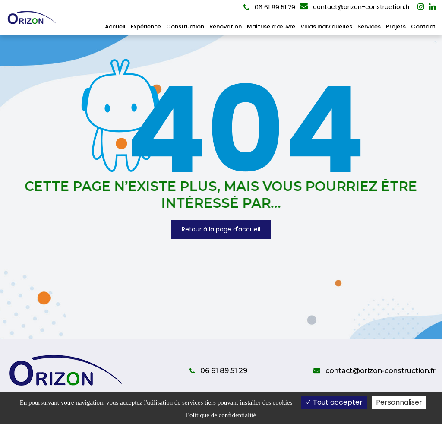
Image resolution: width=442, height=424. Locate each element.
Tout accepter (334, 402)
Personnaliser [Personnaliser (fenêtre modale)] (399, 402)
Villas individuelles (326, 26)
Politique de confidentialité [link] (221, 414)
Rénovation (225, 26)
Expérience (146, 26)
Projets (396, 26)
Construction (185, 26)
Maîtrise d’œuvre (271, 26)
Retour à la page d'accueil (221, 229)
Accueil (115, 26)
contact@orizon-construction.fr (355, 7)
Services (369, 26)
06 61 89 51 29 (218, 371)
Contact (423, 26)
